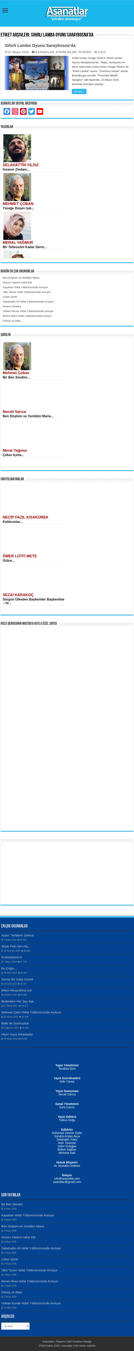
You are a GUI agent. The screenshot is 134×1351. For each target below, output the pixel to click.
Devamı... (79, 91)
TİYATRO (84, 52)
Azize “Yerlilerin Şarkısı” (17, 935)
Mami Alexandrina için (16, 990)
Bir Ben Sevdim (12, 1204)
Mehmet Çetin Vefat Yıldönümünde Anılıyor (31, 1012)
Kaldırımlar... (13, 522)
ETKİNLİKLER (66, 52)
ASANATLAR (44, 52)
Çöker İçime (9, 1259)
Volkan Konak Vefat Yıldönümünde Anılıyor (31, 1303)
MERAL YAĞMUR (18, 242)
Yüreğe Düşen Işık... (18, 208)
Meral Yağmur (15, 450)
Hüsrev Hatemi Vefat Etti (18, 1237)
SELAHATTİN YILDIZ (21, 165)
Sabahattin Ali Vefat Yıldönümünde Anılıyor (31, 1248)
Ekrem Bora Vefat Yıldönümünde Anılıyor (29, 1281)
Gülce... (9, 560)
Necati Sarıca (14, 412)
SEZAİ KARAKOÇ (18, 595)
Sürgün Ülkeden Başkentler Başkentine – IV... (33, 601)
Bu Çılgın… (9, 968)
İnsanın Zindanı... (16, 169)
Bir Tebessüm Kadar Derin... (25, 247)
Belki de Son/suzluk (15, 1023)
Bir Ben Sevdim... (16, 377)
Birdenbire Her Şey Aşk (17, 1001)
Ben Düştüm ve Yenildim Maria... (28, 416)
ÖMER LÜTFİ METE (20, 556)
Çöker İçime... (13, 455)
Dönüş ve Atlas (11, 1292)
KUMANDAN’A (11, 957)
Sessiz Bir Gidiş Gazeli (17, 979)
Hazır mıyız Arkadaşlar (17, 1034)
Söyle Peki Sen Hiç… (16, 946)
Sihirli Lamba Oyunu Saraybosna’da (40, 45)
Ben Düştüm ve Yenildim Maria (22, 1226)
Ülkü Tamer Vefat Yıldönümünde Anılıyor (29, 1270)
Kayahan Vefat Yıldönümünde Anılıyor (27, 1215)
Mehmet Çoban (16, 373)
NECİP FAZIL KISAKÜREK (25, 517)
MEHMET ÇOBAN (18, 204)
